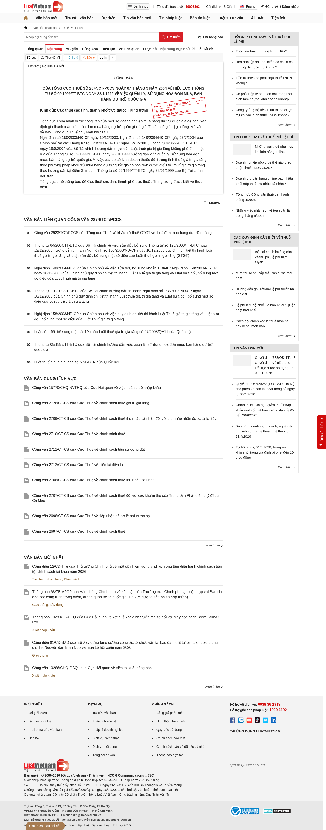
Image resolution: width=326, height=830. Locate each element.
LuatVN (211, 203)
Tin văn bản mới (137, 18)
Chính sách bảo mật (170, 738)
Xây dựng (56, 605)
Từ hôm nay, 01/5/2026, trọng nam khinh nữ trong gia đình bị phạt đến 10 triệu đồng (265, 452)
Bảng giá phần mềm (170, 713)
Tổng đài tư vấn (103, 755)
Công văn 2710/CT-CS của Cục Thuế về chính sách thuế (78, 434)
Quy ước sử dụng (169, 730)
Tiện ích (278, 18)
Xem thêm (214, 545)
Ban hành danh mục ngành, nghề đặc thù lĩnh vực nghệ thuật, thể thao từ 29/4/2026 (264, 431)
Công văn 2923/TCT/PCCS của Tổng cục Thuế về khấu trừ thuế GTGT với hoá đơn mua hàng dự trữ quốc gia (124, 233)
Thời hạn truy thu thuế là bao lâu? (261, 51)
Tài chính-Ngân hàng (47, 579)
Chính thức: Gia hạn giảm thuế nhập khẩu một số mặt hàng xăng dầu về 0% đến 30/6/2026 (265, 410)
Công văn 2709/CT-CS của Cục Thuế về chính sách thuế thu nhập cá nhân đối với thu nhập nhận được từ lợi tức (124, 418)
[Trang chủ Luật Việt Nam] (43, 6)
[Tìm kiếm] (171, 37)
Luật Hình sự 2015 (117, 825)
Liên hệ (33, 738)
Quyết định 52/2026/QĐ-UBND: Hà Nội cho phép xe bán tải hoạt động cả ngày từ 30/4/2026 (265, 389)
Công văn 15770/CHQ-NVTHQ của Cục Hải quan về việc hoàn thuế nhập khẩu (96, 388)
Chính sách (72, 579)
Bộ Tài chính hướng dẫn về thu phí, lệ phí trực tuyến (273, 257)
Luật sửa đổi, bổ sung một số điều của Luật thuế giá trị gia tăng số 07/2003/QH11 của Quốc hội (113, 332)
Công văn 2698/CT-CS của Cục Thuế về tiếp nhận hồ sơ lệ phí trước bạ (91, 516)
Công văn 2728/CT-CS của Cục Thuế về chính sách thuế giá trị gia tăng (90, 403)
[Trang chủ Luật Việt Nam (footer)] (46, 770)
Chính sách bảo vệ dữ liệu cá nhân (181, 746)
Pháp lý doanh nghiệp (108, 730)
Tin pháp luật (170, 18)
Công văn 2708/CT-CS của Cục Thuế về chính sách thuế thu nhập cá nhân (93, 480)
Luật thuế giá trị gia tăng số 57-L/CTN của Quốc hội (76, 362)
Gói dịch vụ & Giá (219, 6)
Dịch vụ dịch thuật (105, 738)
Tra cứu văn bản (79, 18)
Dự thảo (108, 18)
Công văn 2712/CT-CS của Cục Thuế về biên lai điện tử (77, 465)
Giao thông (40, 605)
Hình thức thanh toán (171, 721)
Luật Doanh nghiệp (68, 825)
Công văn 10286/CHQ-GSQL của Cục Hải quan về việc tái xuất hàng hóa (92, 668)
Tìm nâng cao (210, 37)
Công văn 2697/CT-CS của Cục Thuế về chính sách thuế (78, 531)
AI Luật (257, 18)
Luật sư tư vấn (230, 18)
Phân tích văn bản (105, 721)
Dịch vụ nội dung (104, 746)
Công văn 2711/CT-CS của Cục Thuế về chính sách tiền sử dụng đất (88, 449)
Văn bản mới (46, 18)
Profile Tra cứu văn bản (45, 730)
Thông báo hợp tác (169, 755)
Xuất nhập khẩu (43, 630)
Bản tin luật (200, 18)
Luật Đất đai (93, 825)
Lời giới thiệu (37, 713)
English (248, 6)
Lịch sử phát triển (40, 721)
